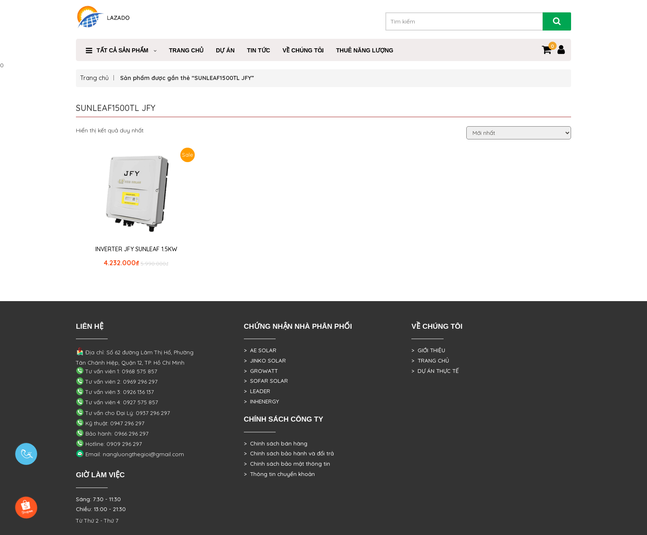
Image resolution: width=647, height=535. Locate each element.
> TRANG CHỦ (430, 360)
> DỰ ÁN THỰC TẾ (435, 371)
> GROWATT (261, 371)
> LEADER (257, 391)
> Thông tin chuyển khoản (279, 474)
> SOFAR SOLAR (266, 380)
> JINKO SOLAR (265, 360)
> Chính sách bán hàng (275, 443)
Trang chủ (94, 78)
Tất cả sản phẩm (122, 50)
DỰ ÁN (225, 50)
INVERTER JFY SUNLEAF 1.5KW (136, 249)
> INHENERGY (261, 401)
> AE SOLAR (260, 350)
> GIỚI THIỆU (428, 350)
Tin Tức (258, 50)
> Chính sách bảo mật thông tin (287, 463)
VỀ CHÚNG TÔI (303, 50)
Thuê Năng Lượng (364, 50)
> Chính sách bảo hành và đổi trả (289, 453)
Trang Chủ (186, 50)
